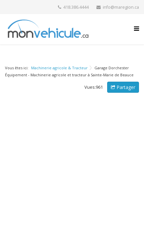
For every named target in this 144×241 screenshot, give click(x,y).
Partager (123, 87)
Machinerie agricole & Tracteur (59, 67)
